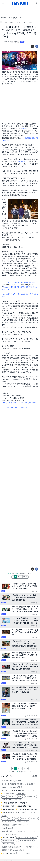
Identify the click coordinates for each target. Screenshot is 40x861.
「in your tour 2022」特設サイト (15, 407)
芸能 (30, 22)
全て (6, 22)
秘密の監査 (5, 825)
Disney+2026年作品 (8, 793)
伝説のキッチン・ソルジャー (21, 825)
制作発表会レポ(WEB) (24, 806)
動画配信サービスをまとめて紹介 (12, 850)
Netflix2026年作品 (18, 790)
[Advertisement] (20, 11)
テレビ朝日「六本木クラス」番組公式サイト (19, 282)
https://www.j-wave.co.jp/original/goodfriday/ (19, 403)
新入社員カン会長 (7, 828)
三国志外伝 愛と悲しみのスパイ (26, 837)
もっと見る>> (23, 853)
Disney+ (29, 790)
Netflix (5, 790)
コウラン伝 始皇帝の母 (26, 840)
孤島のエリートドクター (25, 831)
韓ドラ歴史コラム (30, 796)
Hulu (20, 796)
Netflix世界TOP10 (8, 812)
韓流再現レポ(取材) (9, 806)
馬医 (23, 812)
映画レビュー (33, 847)
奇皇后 (10, 818)
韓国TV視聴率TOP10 (8, 809)
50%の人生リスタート (8, 831)
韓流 (11, 22)
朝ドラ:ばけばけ (7, 781)
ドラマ (18, 22)
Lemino (12, 796)
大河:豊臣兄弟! (20, 781)
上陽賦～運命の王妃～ (9, 840)
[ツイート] (32, 46)
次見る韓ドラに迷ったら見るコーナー (13, 847)
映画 (25, 22)
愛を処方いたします (8, 821)
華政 (17, 812)
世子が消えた (34, 818)
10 (32, 577)
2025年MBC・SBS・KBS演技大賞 (11, 787)
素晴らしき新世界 (23, 821)
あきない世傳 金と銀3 (26, 784)
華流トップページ (8, 837)
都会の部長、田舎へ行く (9, 834)
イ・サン (30, 812)
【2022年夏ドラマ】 (9, 294)
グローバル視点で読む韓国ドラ (11, 799)
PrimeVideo (21, 793)
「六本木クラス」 (22, 161)
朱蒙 (16, 818)
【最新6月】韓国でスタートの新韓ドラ (15, 803)
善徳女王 (24, 818)
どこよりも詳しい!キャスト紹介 (28, 809)
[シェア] (36, 46)
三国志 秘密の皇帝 (8, 843)
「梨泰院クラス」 (27, 128)
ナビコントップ (5, 18)
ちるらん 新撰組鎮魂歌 (9, 784)
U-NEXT (4, 796)
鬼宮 (3, 818)
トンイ (4, 815)
